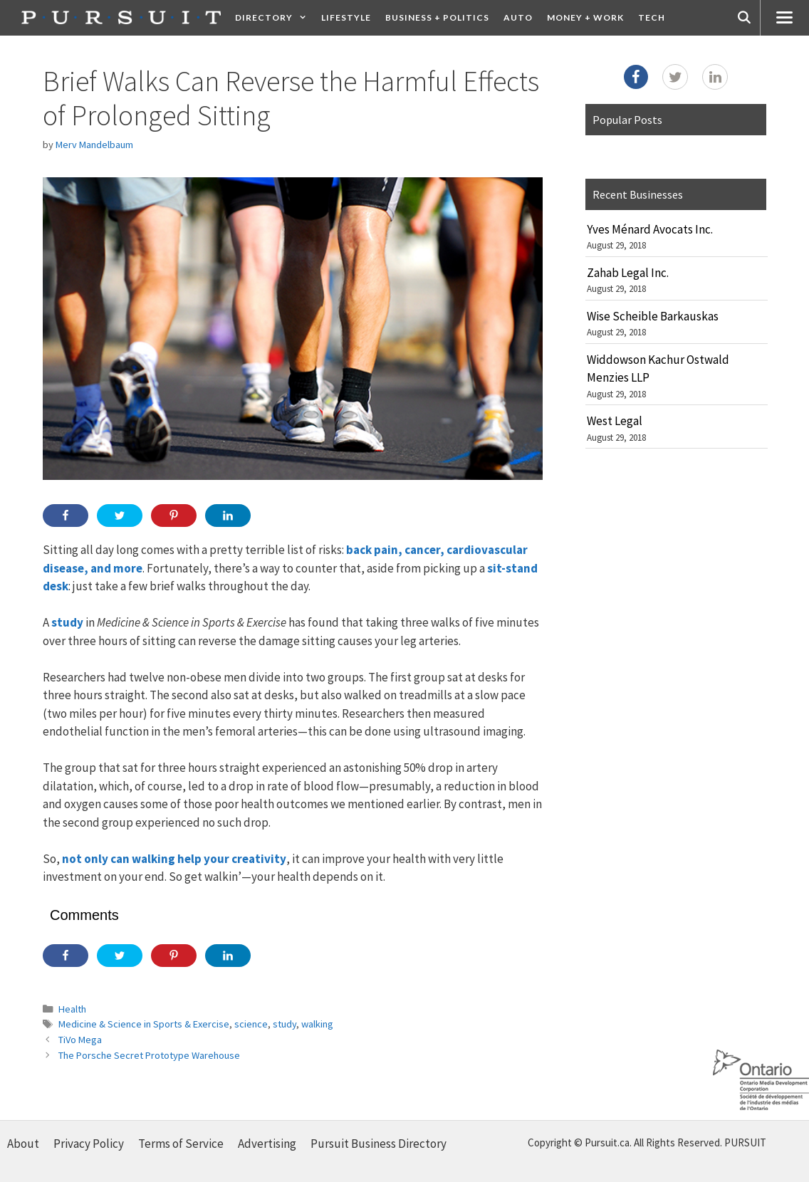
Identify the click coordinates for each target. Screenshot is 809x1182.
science (251, 1024)
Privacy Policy (88, 1143)
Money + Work (585, 17)
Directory (274, 18)
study (67, 622)
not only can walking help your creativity (174, 859)
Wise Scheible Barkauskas (653, 316)
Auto (518, 17)
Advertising (267, 1143)
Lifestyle (346, 17)
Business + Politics (437, 17)
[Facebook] (636, 77)
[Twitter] (675, 77)
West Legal (614, 421)
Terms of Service (181, 1143)
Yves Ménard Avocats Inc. (650, 229)
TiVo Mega (80, 1039)
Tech (651, 17)
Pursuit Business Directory (378, 1143)
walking (317, 1024)
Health (72, 1009)
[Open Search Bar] (744, 18)
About (23, 1143)
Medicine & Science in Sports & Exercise (143, 1024)
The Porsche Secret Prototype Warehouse (149, 1055)
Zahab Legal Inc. (628, 273)
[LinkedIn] (715, 77)
